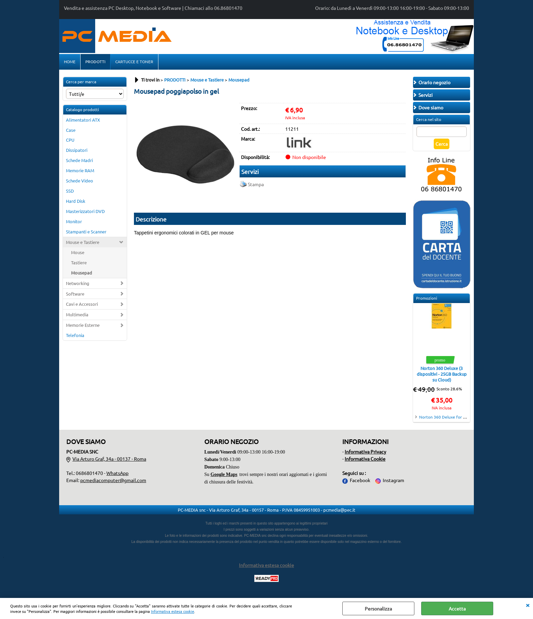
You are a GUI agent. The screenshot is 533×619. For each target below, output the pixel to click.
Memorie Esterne (83, 325)
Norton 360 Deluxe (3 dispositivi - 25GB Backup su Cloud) (442, 374)
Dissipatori (76, 150)
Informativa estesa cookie (172, 611)
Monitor (74, 221)
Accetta (457, 608)
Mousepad (81, 273)
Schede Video (79, 180)
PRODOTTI (95, 61)
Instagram (393, 480)
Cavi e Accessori (82, 304)
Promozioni (426, 298)
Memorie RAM (80, 170)
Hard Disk (75, 201)
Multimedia (77, 314)
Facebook (360, 480)
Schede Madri (79, 160)
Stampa (256, 184)
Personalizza (378, 608)
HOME (69, 61)
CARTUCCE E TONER (134, 61)
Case (70, 130)
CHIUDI (528, 604)
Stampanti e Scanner (86, 231)
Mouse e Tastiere (82, 242)
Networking (77, 283)
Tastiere (79, 262)
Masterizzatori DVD (85, 211)
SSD (70, 191)
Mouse (77, 252)
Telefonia (75, 335)
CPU (70, 140)
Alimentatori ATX (83, 120)
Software (75, 294)
